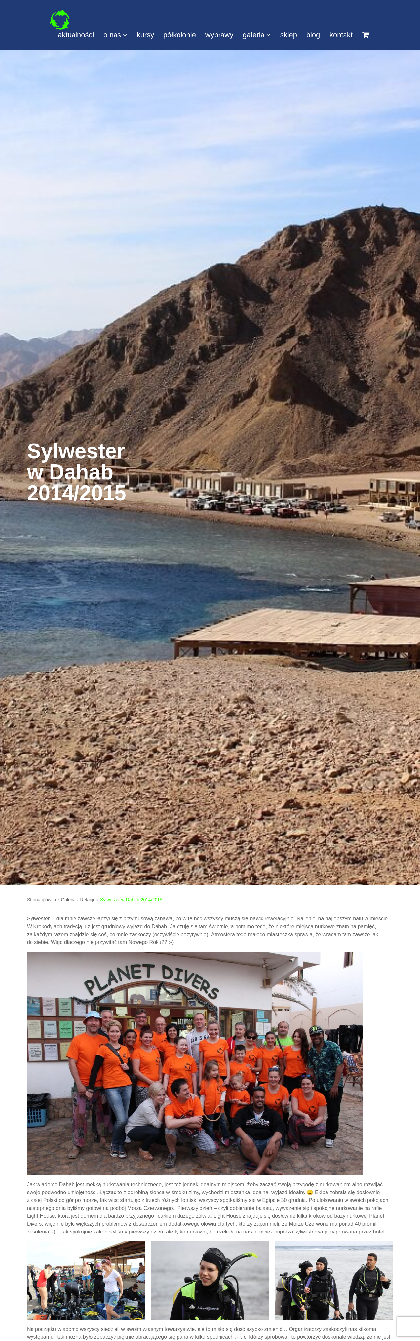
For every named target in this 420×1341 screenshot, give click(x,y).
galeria (257, 35)
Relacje (87, 899)
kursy (145, 35)
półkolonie (179, 35)
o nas (115, 35)
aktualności (76, 35)
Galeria (68, 899)
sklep (288, 35)
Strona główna (41, 899)
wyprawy (219, 35)
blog (313, 35)
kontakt (341, 35)
